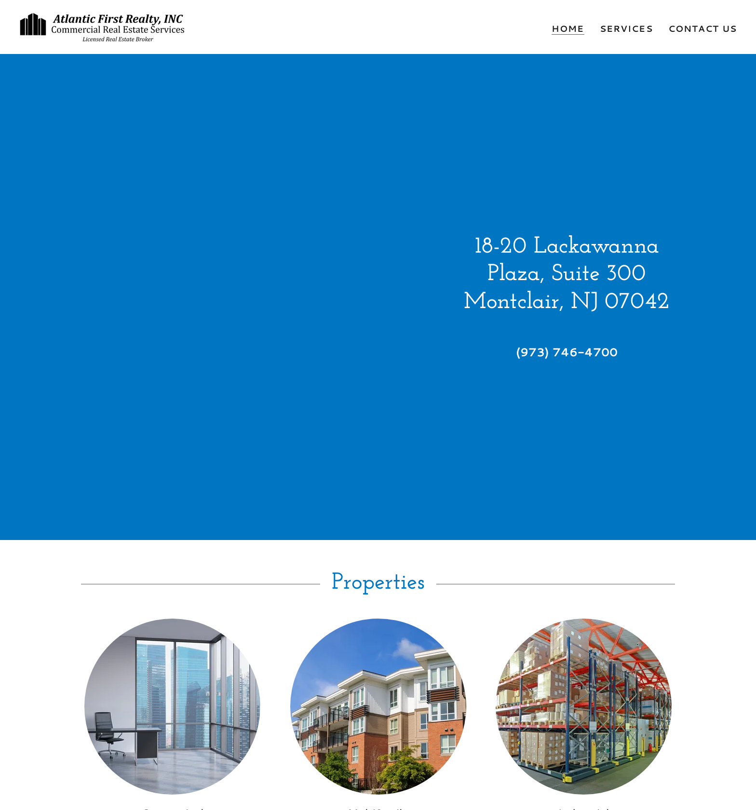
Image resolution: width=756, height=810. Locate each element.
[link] (105, 25)
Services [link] (626, 28)
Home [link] (568, 29)
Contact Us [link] (702, 28)
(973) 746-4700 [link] (567, 352)
